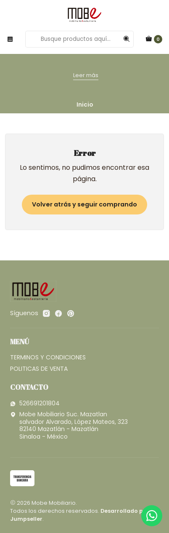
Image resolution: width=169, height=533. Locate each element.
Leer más (85, 75)
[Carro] (154, 39)
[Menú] (10, 39)
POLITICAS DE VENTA (39, 368)
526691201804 (35, 403)
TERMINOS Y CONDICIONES (48, 357)
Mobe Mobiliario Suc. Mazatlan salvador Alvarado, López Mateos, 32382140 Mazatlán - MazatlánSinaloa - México (69, 425)
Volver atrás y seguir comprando (84, 204)
